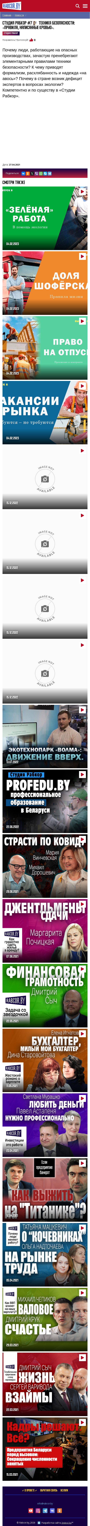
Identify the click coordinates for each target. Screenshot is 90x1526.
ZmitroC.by (67, 1523)
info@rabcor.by (45, 1503)
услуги (64, 1490)
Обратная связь (48, 1490)
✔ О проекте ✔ (29, 1490)
